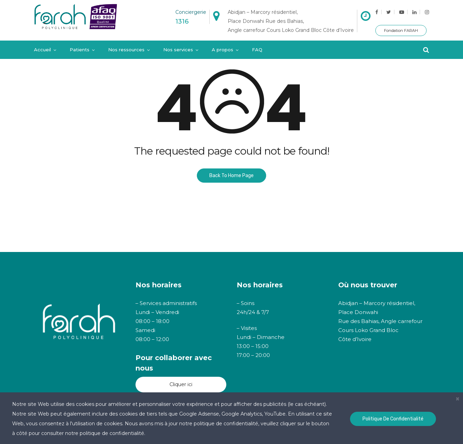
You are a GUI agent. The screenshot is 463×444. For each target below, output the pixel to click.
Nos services (178, 49)
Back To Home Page (231, 176)
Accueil (42, 49)
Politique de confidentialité (392, 419)
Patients (79, 49)
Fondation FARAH (401, 30)
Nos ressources (126, 49)
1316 (182, 21)
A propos (222, 49)
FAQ (257, 49)
